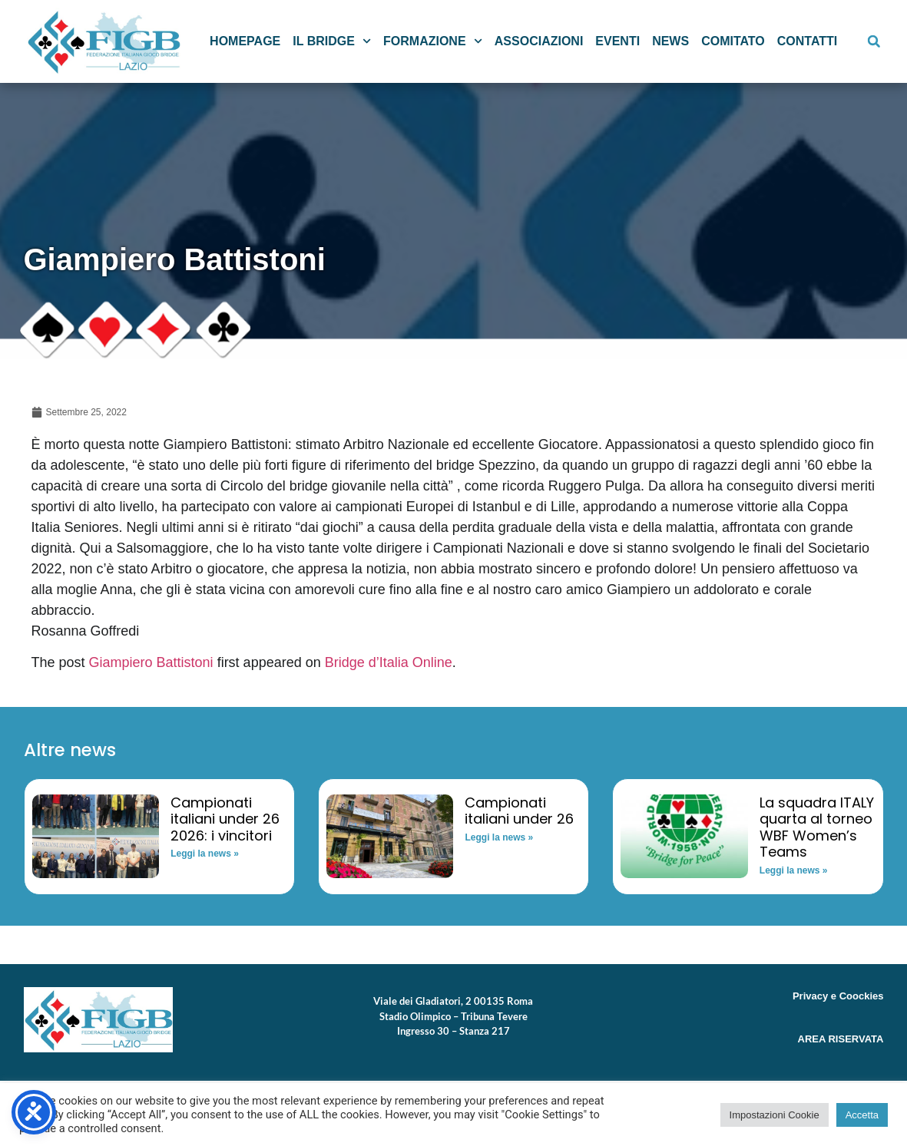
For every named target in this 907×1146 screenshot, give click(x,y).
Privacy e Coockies (838, 996)
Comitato (733, 41)
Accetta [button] (862, 1115)
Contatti (807, 41)
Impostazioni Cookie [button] (774, 1115)
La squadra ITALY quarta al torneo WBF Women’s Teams (817, 827)
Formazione (432, 41)
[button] (873, 41)
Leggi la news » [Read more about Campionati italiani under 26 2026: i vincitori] (204, 853)
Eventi (617, 41)
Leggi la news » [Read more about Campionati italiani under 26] (499, 837)
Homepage (245, 41)
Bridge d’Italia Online (388, 662)
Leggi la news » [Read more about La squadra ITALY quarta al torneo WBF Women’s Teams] (794, 870)
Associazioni (539, 41)
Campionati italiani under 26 (519, 811)
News (670, 41)
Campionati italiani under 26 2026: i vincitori (225, 819)
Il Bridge (332, 41)
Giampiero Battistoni (151, 662)
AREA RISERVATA (841, 1039)
